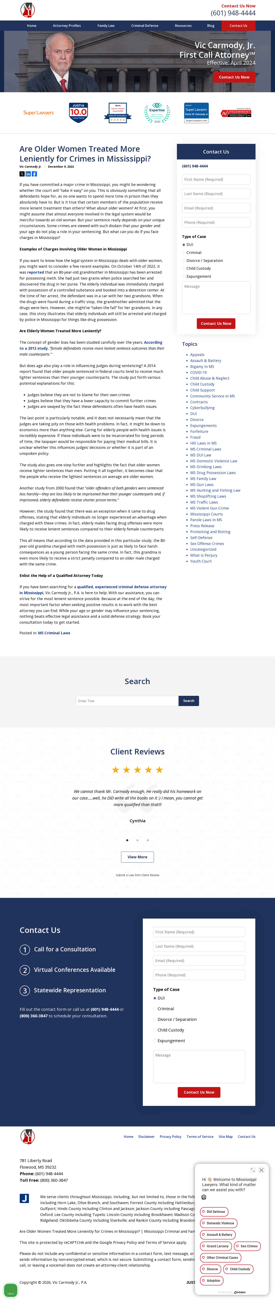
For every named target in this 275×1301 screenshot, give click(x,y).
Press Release (202, 525)
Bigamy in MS (202, 366)
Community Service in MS (212, 395)
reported (35, 272)
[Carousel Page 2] (137, 840)
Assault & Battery (205, 360)
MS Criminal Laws (54, 632)
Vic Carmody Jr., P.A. (70, 1282)
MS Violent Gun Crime (209, 508)
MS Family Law (203, 478)
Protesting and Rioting (210, 531)
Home (32, 25)
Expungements (203, 425)
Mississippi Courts (206, 514)
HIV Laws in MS (203, 443)
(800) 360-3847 (54, 1180)
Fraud (195, 437)
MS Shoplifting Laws (208, 496)
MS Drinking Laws (206, 466)
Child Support (202, 390)
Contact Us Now (238, 6)
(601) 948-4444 (233, 12)
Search (188, 700)
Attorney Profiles (67, 25)
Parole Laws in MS (206, 519)
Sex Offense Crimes (207, 543)
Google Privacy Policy (118, 1242)
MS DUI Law (200, 455)
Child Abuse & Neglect (209, 378)
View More (137, 856)
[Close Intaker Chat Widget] (261, 1170)
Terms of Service (200, 1136)
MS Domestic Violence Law (213, 460)
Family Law (106, 25)
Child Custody (202, 384)
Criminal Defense (144, 25)
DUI (193, 413)
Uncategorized (203, 549)
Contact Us (238, 25)
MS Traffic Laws (204, 502)
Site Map (226, 1136)
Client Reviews (137, 751)
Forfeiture (199, 431)
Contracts (199, 401)
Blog (210, 25)
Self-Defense (201, 537)
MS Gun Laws (202, 484)
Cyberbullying (202, 407)
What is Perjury (203, 555)
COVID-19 (198, 372)
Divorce (197, 419)
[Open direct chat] (253, 1170)
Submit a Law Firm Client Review (137, 875)
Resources (183, 25)
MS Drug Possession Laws (213, 472)
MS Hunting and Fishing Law (215, 490)
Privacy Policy (170, 1136)
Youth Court (201, 561)
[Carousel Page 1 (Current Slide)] (127, 840)
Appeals (197, 354)
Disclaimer (147, 1136)
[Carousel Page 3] (148, 840)
